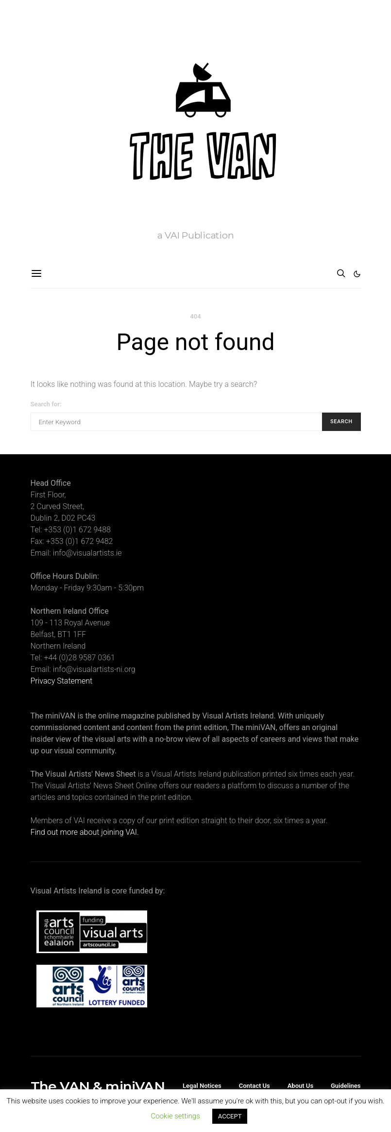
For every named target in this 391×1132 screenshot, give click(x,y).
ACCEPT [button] (230, 1116)
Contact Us (254, 1085)
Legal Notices (202, 1085)
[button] (357, 274)
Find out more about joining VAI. (85, 832)
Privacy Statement (62, 681)
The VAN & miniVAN (98, 1086)
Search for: (46, 404)
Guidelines (346, 1085)
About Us (300, 1085)
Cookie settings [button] (175, 1116)
